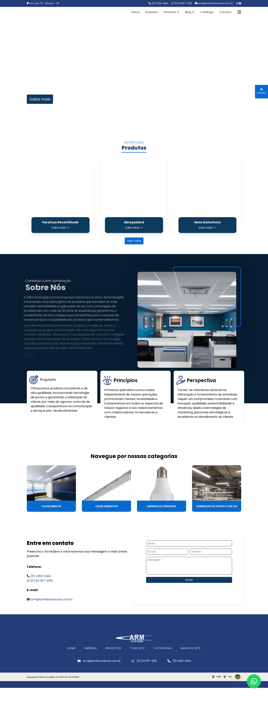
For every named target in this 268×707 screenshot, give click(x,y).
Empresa (152, 12)
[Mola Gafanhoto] (207, 193)
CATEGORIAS (163, 648)
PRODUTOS (113, 648)
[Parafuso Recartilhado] (60, 193)
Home (135, 12)
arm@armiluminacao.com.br (50, 599)
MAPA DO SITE (191, 648)
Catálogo (206, 12)
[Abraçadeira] (134, 193)
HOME (71, 648)
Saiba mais (39, 99)
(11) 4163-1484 (158, 3)
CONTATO (137, 648)
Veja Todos (134, 241)
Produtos (170, 12)
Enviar (189, 579)
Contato (225, 12)
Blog (188, 12)
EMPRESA (90, 648)
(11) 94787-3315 (181, 3)
